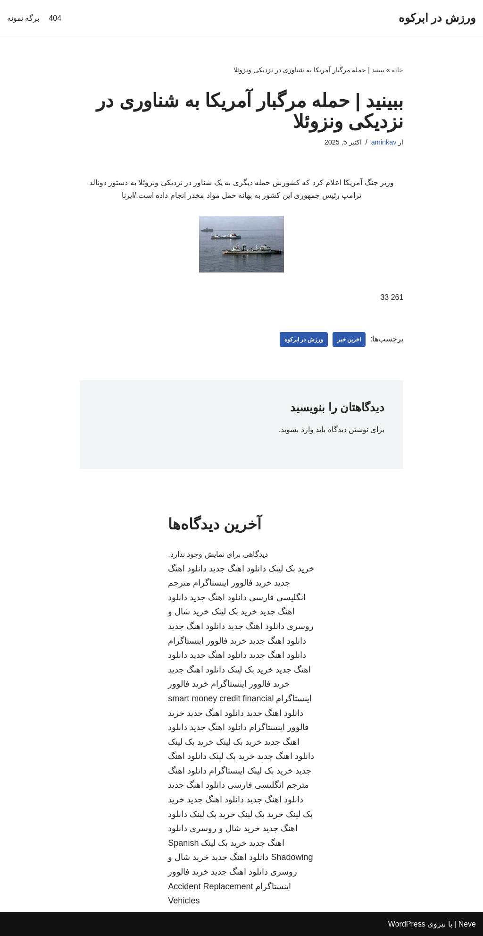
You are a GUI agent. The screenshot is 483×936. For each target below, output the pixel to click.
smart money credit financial (221, 698)
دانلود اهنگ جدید (237, 568)
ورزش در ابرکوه (303, 339)
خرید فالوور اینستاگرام (232, 582)
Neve (467, 924)
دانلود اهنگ (187, 770)
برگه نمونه (23, 18)
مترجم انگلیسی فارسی (268, 785)
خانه (397, 70)
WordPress (406, 924)
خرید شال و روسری (225, 828)
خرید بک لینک (291, 568)
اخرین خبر (349, 339)
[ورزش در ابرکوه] (437, 18)
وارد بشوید (297, 429)
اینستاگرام (227, 770)
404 (55, 18)
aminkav (384, 142)
